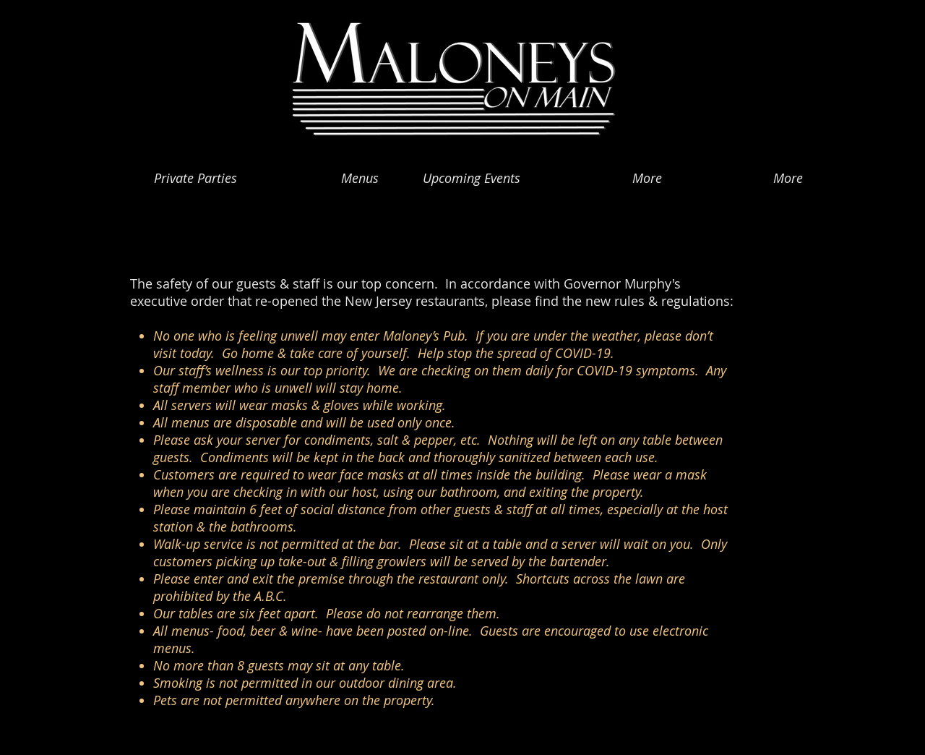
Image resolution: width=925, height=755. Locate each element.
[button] (321, 171)
